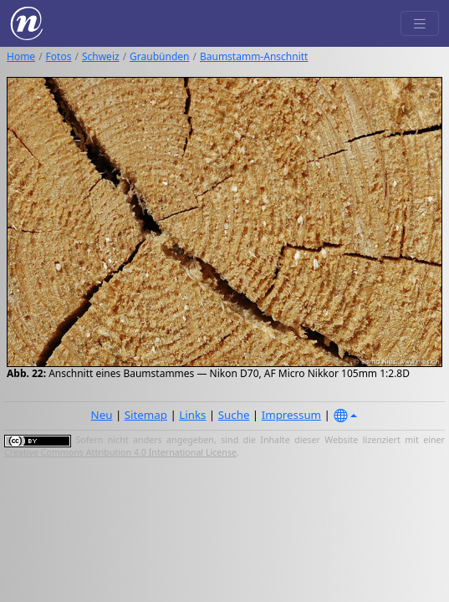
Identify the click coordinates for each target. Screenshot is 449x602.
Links (192, 414)
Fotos (59, 56)
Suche (234, 414)
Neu (102, 414)
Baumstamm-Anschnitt (254, 56)
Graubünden (159, 56)
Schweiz (101, 56)
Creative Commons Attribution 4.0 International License (120, 452)
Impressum (291, 414)
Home (21, 56)
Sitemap (146, 414)
